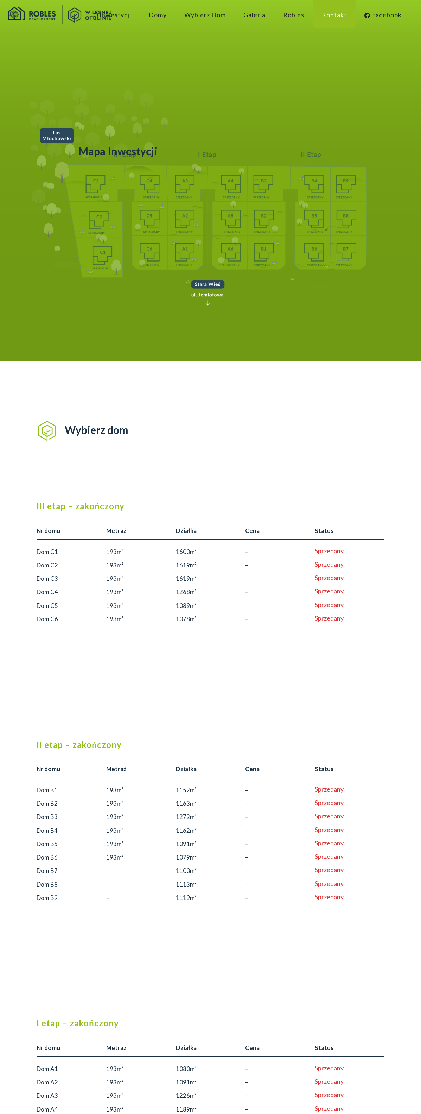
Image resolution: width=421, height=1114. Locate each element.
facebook (383, 15)
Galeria (254, 15)
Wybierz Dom (205, 15)
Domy (158, 15)
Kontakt (334, 15)
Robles (293, 15)
